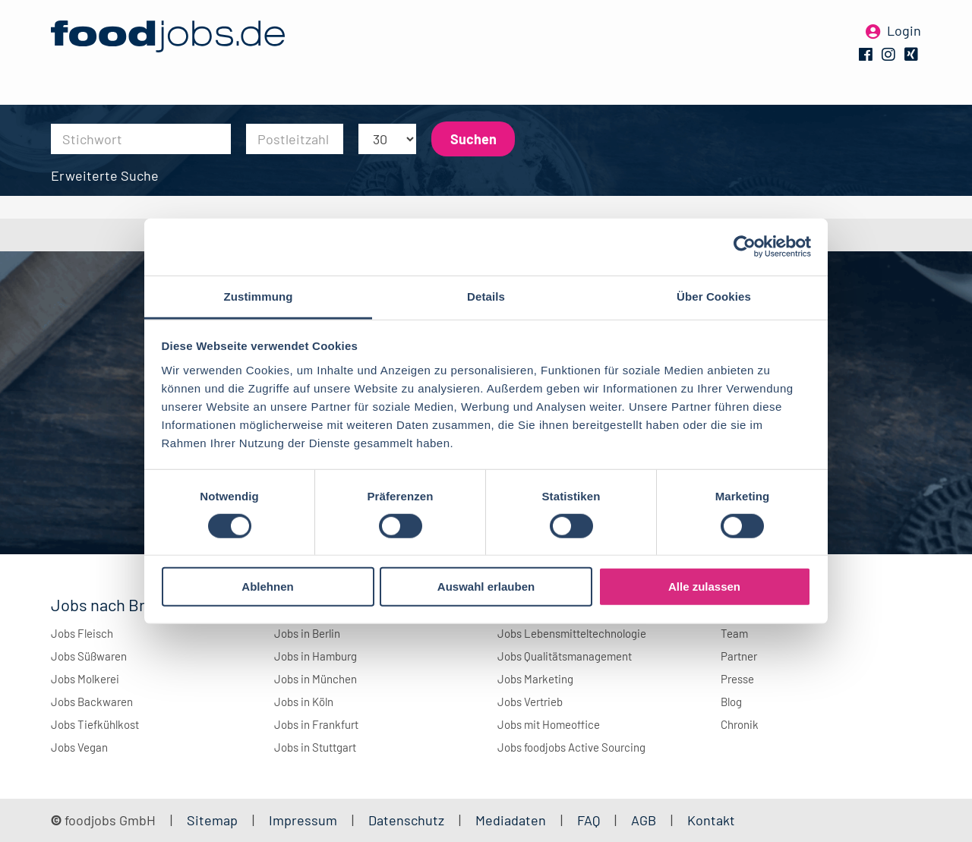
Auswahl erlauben (486, 586)
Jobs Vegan (79, 747)
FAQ (588, 820)
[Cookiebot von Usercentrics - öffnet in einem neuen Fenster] (744, 246)
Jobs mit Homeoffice (548, 724)
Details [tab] (486, 295)
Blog (731, 701)
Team (734, 633)
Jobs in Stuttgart (315, 747)
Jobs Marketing (535, 679)
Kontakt (711, 820)
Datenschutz (407, 820)
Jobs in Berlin (307, 633)
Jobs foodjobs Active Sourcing (571, 747)
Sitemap (212, 820)
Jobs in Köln (303, 701)
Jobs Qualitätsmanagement (564, 656)
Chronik (740, 724)
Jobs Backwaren (92, 701)
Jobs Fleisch (82, 633)
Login (904, 36)
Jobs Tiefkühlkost (95, 724)
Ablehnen (267, 586)
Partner (739, 656)
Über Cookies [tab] (714, 295)
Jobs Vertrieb (530, 701)
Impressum (303, 820)
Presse (737, 679)
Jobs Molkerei (85, 679)
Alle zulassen (704, 586)
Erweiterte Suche (105, 175)
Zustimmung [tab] (258, 295)
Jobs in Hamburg (315, 656)
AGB (645, 820)
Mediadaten (510, 820)
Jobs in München (315, 679)
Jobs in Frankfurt (316, 724)
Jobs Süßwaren (89, 656)
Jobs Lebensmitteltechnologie (571, 633)
